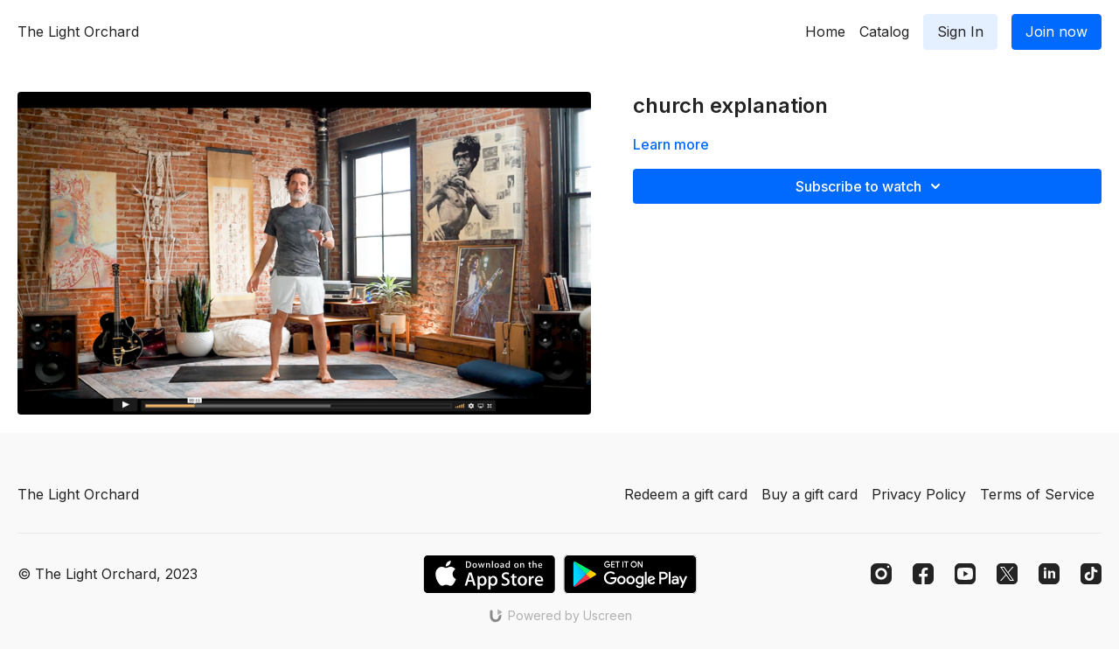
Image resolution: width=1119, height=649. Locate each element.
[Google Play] (630, 574)
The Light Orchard (78, 31)
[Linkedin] (1049, 573)
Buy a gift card (809, 494)
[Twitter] (1007, 573)
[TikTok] (1091, 573)
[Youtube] (965, 573)
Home (825, 31)
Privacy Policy (919, 494)
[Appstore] (489, 574)
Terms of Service (1037, 494)
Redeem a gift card (685, 494)
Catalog (884, 31)
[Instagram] (881, 573)
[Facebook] (923, 573)
